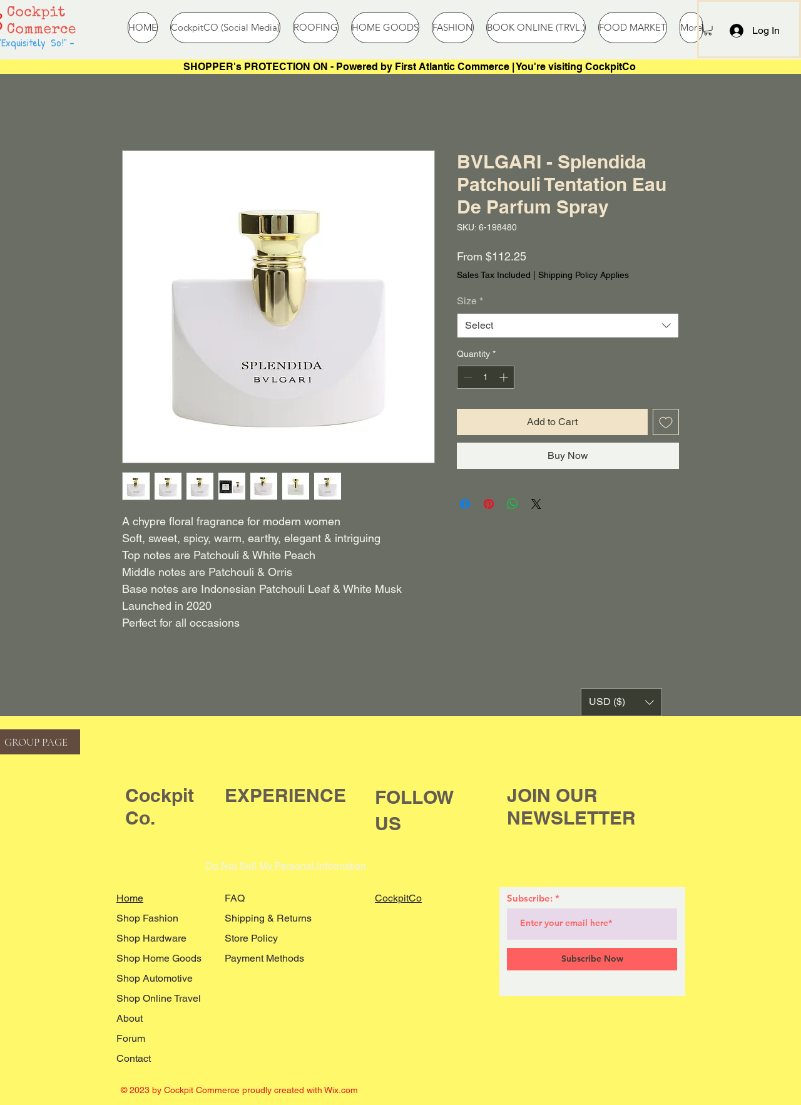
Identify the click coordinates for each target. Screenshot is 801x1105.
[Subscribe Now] (592, 959)
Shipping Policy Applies (583, 275)
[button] (708, 29)
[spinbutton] (485, 377)
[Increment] (505, 377)
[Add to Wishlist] (666, 422)
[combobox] (568, 325)
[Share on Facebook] (464, 503)
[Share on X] (536, 503)
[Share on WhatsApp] (512, 503)
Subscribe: (530, 898)
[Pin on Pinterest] (488, 503)
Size (470, 301)
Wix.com (341, 1090)
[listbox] (621, 702)
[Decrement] (466, 377)
